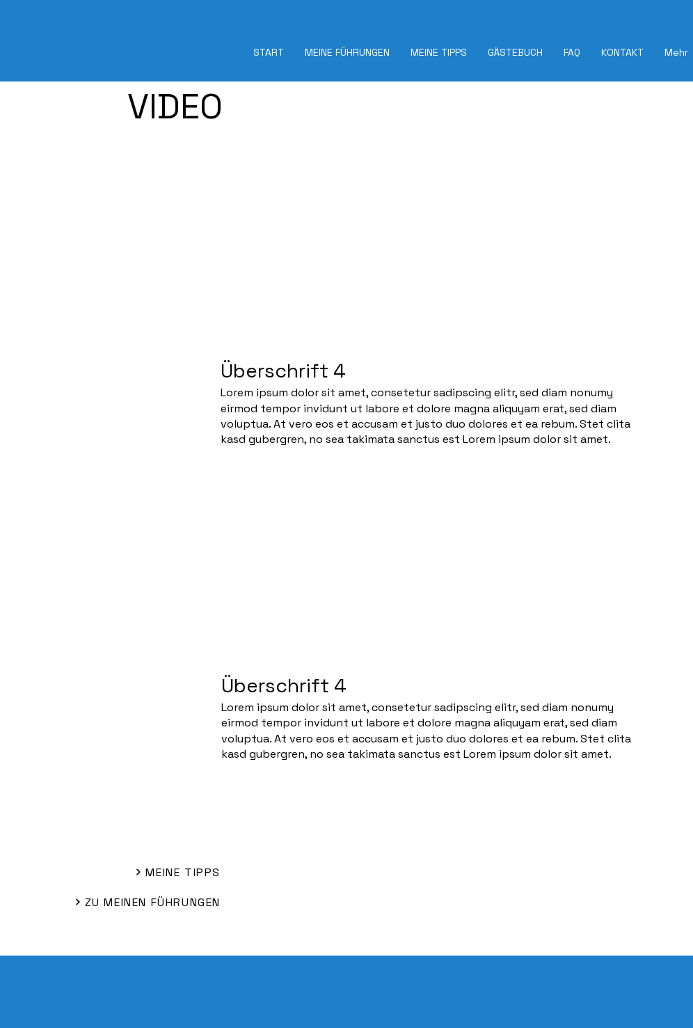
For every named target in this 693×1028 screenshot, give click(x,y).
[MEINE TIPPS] (141, 872)
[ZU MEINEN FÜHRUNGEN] (136, 902)
